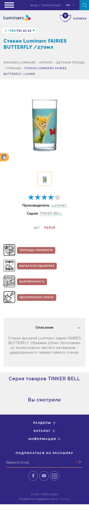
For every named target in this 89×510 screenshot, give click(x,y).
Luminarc (59, 205)
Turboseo (64, 499)
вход (34, 5)
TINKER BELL (51, 213)
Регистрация (51, 5)
